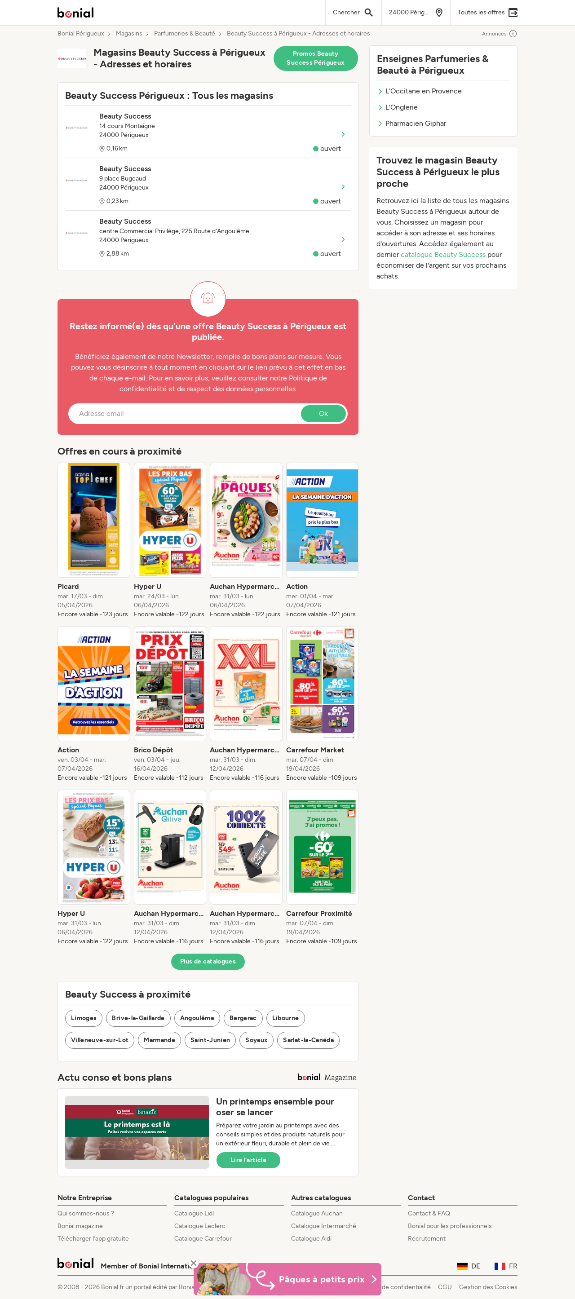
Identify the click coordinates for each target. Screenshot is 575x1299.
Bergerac (243, 1018)
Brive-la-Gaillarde (138, 1018)
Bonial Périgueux (81, 34)
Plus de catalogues (208, 961)
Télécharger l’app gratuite (93, 1238)
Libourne (285, 1018)
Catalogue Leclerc (200, 1226)
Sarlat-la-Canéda (308, 1040)
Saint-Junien (210, 1040)
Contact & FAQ (429, 1213)
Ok (323, 413)
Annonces (500, 33)
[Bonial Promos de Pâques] (287, 1279)
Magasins (129, 34)
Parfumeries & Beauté (184, 34)
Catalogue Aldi (311, 1238)
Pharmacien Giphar (411, 123)
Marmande (159, 1040)
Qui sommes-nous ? (86, 1213)
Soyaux (256, 1040)
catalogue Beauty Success (443, 254)
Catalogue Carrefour (203, 1238)
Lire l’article (248, 1160)
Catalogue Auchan (317, 1213)
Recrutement (427, 1238)
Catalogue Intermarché (323, 1226)
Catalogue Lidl (194, 1213)
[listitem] (94, 541)
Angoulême (197, 1018)
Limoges (84, 1018)
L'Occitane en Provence (419, 91)
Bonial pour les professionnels (450, 1226)
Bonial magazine (80, 1226)
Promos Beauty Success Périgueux (316, 58)
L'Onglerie (397, 107)
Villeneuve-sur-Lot (99, 1040)
